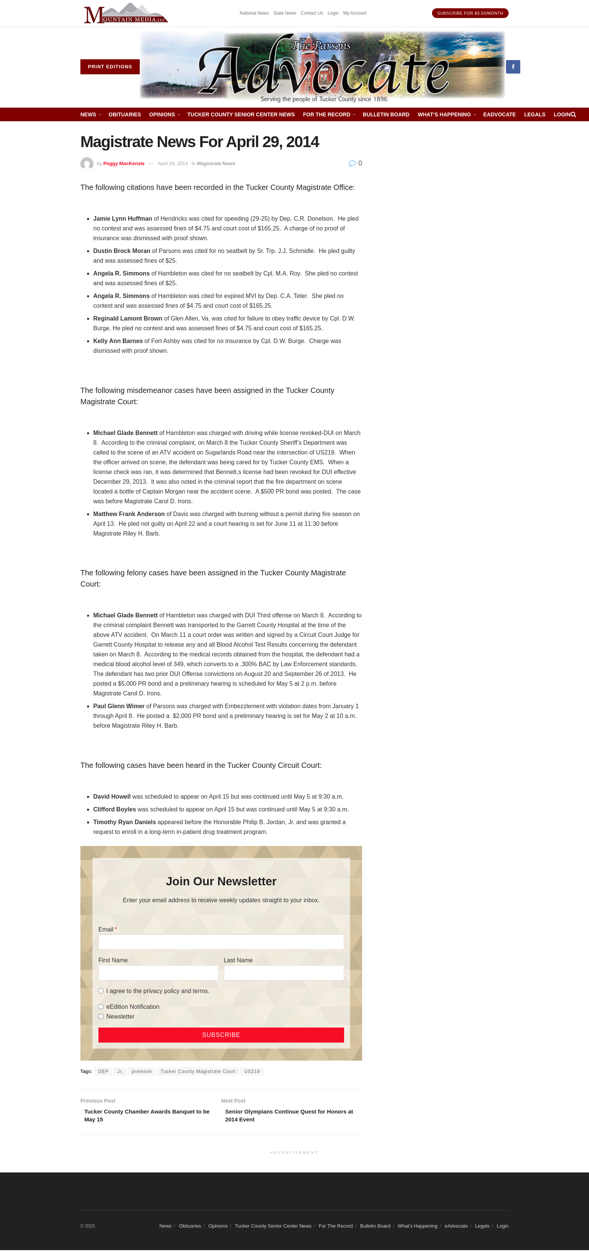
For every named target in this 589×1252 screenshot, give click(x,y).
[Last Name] (284, 972)
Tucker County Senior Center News (241, 114)
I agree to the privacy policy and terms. (158, 991)
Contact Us (312, 13)
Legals (534, 114)
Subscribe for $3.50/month (470, 13)
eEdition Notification (132, 1007)
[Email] (221, 942)
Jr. (120, 1071)
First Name (113, 960)
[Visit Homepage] (323, 67)
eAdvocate (499, 114)
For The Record (326, 114)
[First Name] (158, 972)
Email (105, 929)
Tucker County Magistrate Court (198, 1071)
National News (254, 13)
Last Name (238, 960)
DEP (103, 1071)
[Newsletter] (100, 1016)
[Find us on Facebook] (513, 67)
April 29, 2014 (173, 163)
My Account (355, 13)
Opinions (162, 114)
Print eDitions (110, 66)
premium (142, 1071)
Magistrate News (216, 163)
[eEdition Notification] (100, 1006)
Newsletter (120, 1016)
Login (333, 13)
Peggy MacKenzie (124, 163)
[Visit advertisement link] (127, 13)
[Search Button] (573, 114)
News (88, 114)
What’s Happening (444, 114)
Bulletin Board (386, 114)
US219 (252, 1071)
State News (284, 13)
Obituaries (125, 114)
